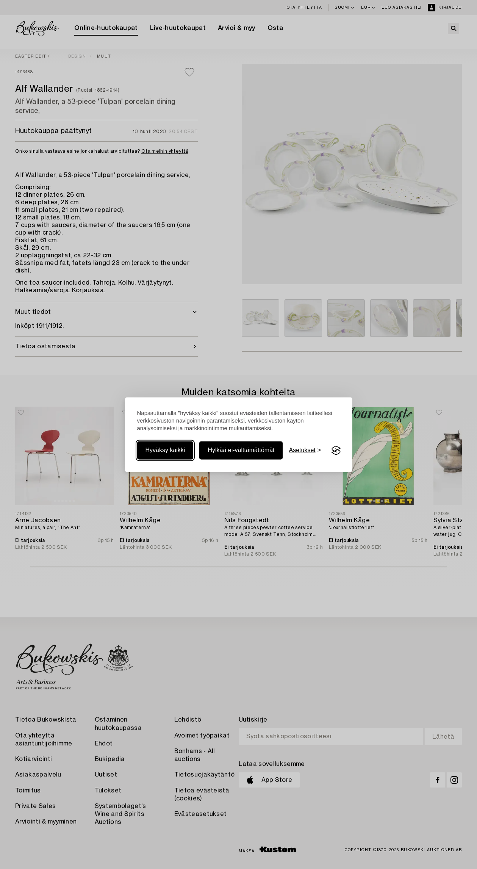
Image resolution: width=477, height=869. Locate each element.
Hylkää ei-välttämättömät (241, 450)
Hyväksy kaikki (165, 450)
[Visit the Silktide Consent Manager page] (336, 451)
